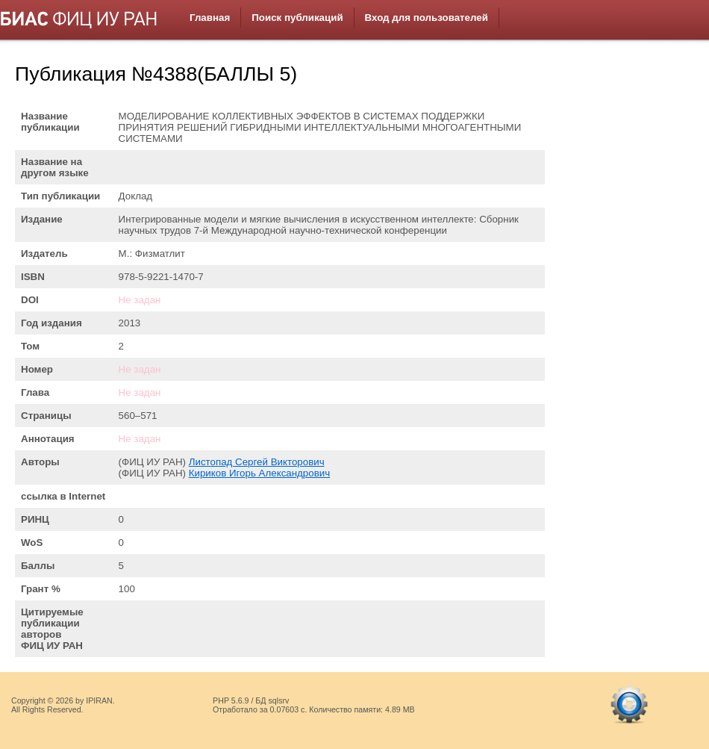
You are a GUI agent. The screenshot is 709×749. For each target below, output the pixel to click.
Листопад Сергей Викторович (257, 461)
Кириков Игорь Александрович (259, 473)
